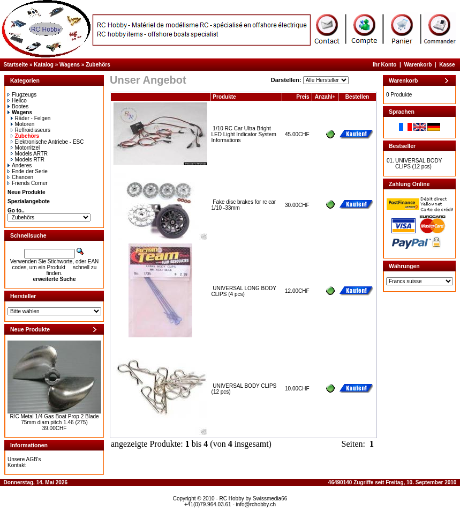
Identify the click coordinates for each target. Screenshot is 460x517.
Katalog (44, 65)
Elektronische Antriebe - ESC (47, 142)
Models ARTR (29, 154)
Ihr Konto (384, 65)
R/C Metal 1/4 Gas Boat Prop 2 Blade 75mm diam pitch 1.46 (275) (54, 419)
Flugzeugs (21, 95)
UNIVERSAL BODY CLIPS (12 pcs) (418, 163)
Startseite (16, 65)
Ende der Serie (27, 171)
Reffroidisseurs (31, 130)
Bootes (17, 106)
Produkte (224, 97)
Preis (302, 97)
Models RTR (27, 160)
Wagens (69, 65)
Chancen (20, 177)
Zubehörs (98, 65)
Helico (17, 101)
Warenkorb (418, 65)
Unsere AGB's (24, 459)
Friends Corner (27, 183)
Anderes (19, 165)
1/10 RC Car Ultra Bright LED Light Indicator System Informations (244, 134)
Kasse (447, 65)
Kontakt (16, 465)
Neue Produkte (26, 192)
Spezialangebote (28, 201)
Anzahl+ (325, 97)
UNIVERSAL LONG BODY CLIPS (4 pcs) (244, 291)
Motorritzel (25, 148)
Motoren (23, 124)
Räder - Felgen (31, 118)
